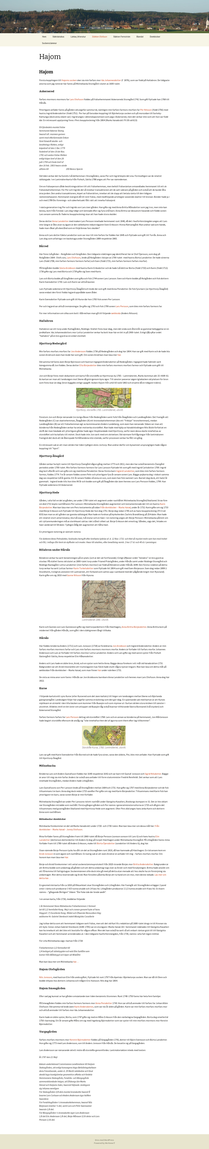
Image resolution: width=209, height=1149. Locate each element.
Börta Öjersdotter (106, 843)
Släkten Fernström (121, 36)
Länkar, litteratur (78, 36)
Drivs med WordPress (104, 1140)
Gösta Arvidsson (67, 268)
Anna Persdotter (104, 1003)
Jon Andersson (78, 351)
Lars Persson (122, 306)
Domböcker (155, 36)
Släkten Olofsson (99, 36)
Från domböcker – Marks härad (115, 507)
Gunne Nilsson (74, 575)
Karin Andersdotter (83, 1006)
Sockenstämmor (49, 43)
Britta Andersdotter (143, 864)
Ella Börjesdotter (88, 365)
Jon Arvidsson (119, 645)
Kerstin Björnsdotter (80, 1039)
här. (67, 857)
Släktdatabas (58, 36)
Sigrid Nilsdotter (153, 773)
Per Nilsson (146, 109)
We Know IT (110, 1143)
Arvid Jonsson (46, 853)
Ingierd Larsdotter (125, 471)
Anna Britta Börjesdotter (134, 626)
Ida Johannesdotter (111, 80)
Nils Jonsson (45, 977)
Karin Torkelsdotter (83, 568)
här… (76, 961)
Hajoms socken (69, 80)
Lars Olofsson (76, 99)
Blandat (140, 36)
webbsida (115, 313)
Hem (44, 36)
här (119, 354)
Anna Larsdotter (60, 221)
